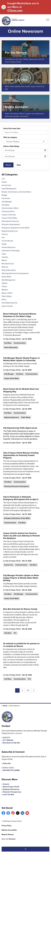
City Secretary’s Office (10, 208)
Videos (4, 286)
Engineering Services (11, 417)
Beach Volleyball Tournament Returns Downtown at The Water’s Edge (19, 315)
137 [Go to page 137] (28, 690)
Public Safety (7, 296)
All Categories (10, 174)
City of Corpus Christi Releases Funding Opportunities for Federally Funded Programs (21, 455)
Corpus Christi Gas (9, 214)
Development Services (10, 221)
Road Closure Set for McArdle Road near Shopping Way (21, 390)
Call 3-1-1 (6, 737)
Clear (19, 165)
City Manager (9, 374)
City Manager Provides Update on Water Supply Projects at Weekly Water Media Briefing (21, 578)
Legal (4, 254)
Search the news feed (11, 128)
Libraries (5, 257)
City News (7, 343)
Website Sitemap (7, 834)
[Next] (34, 690)
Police (4, 299)
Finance (5, 234)
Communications (20, 343)
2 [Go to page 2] (22, 690)
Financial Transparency (12, 792)
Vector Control (7, 306)
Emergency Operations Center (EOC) (17, 518)
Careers (6, 784)
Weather (5, 289)
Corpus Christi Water (11, 378)
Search (8, 165)
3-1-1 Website (8, 740)
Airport (4, 182)
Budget (4, 195)
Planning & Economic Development (16, 486)
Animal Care (8, 565)
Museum (5, 267)
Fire (15, 633)
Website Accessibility (9, 830)
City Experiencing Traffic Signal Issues (20, 428)
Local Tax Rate (8, 794)
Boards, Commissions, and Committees (16, 192)
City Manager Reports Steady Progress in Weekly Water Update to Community (21, 359)
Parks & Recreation (11, 347)
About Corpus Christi (11, 786)
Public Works (25, 417)
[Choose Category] (25, 141)
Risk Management (8, 280)
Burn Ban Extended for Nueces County (20, 609)
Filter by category (10, 137)
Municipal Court (8, 263)
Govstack (12, 839)
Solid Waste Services (9, 303)
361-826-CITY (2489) (11, 770)
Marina (4, 260)
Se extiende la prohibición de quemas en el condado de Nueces (21, 644)
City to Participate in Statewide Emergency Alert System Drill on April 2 (20, 498)
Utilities (4, 283)
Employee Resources (11, 789)
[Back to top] (25, 849)
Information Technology (11, 250)
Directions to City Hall (11, 742)
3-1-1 (3, 179)
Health (4, 244)
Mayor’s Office (7, 293)
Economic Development (11, 224)
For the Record (7, 241)
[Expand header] (47, 20)
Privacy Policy (6, 825)
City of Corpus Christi (13, 339)
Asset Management (9, 188)
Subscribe (7, 763)
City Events (6, 198)
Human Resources (8, 247)
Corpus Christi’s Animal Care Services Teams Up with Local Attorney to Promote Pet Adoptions (21, 536)
